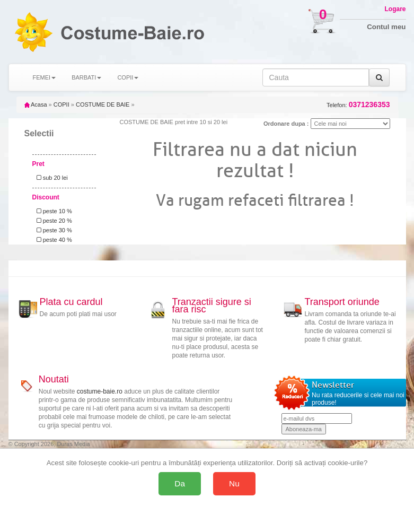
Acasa (35, 104)
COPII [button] (127, 77)
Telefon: (358, 105)
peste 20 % (52, 220)
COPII (61, 104)
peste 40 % (52, 240)
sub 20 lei (50, 178)
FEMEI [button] (44, 77)
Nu (234, 483)
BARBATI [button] (86, 77)
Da (179, 483)
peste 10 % (52, 211)
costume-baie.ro (99, 391)
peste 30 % (52, 230)
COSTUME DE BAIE (102, 104)
